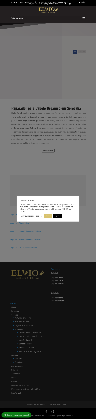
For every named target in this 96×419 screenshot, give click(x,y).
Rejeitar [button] (57, 216)
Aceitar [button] (48, 216)
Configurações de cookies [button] (31, 216)
